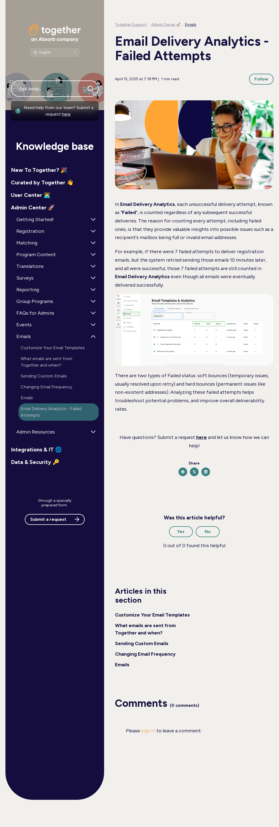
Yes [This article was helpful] (180, 531)
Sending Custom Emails (141, 643)
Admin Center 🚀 (166, 24)
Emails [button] (27, 397)
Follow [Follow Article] (261, 79)
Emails (190, 24)
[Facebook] (182, 471)
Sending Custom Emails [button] (44, 376)
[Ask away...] (55, 88)
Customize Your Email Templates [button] (53, 347)
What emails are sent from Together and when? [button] (46, 362)
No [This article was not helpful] (208, 531)
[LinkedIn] (205, 471)
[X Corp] (194, 471)
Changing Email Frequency (145, 654)
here (66, 114)
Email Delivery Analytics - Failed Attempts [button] (51, 412)
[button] (55, 170)
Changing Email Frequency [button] (46, 386)
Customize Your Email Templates (152, 615)
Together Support (131, 24)
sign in (148, 731)
